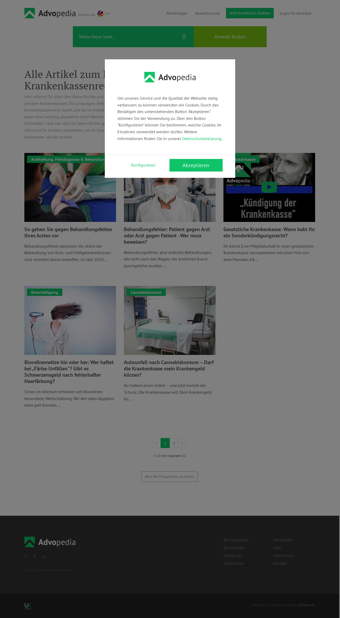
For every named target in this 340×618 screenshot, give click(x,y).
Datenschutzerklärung (201, 138)
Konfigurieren (143, 165)
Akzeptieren (196, 165)
